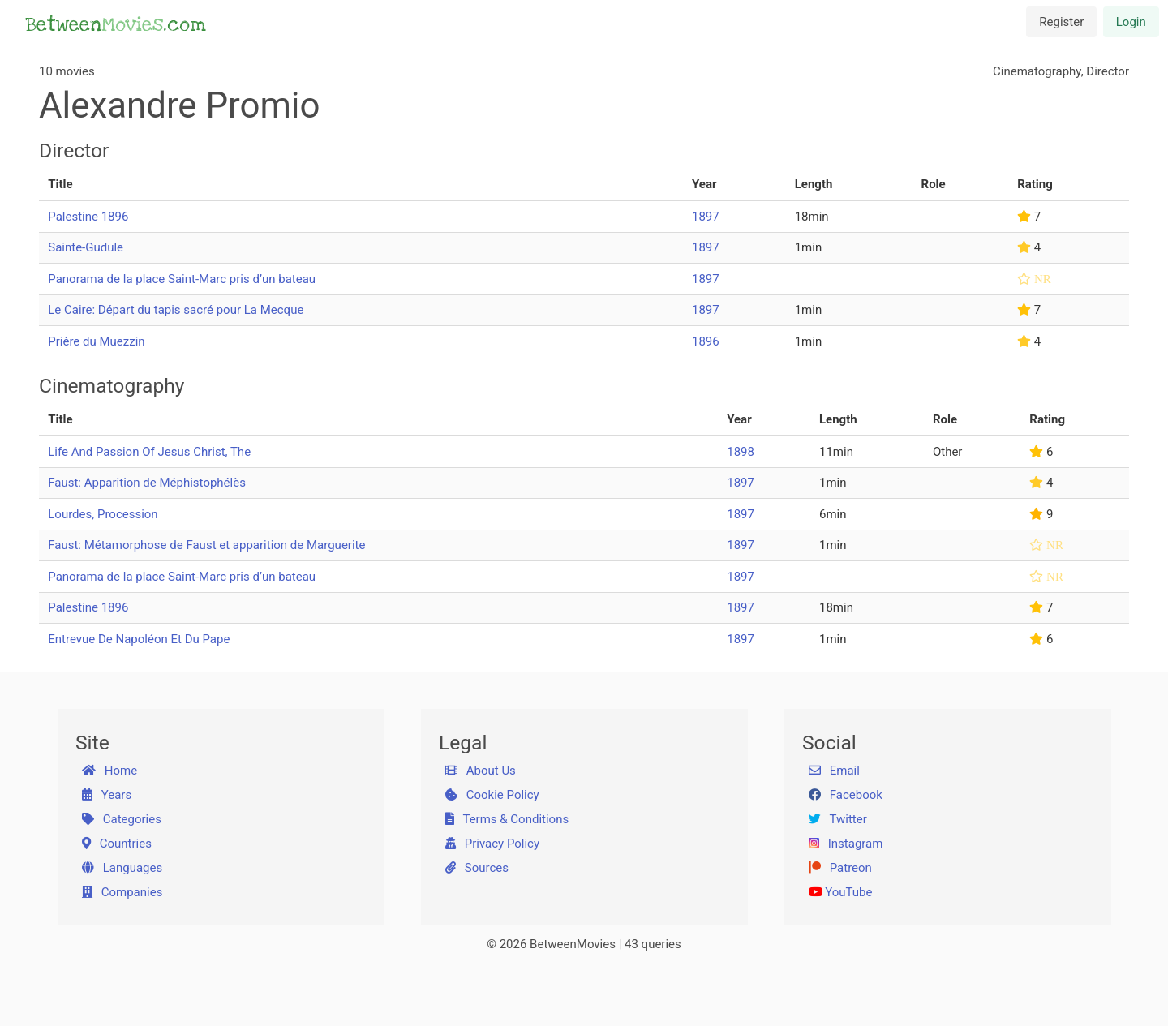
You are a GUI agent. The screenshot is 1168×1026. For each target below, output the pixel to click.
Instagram (846, 843)
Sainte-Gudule (85, 247)
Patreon (840, 868)
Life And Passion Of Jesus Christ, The (149, 451)
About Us (480, 770)
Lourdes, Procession (102, 514)
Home (110, 770)
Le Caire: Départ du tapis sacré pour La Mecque (175, 310)
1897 (705, 216)
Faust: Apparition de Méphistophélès (147, 482)
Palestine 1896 (88, 216)
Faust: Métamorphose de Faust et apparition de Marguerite (206, 545)
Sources (477, 868)
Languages (122, 868)
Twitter (838, 819)
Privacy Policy (492, 843)
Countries (117, 843)
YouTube (841, 892)
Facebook (845, 795)
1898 (740, 451)
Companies (122, 892)
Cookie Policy (492, 795)
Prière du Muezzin (96, 341)
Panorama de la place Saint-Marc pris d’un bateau (182, 279)
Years (107, 795)
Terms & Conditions (507, 819)
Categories (121, 819)
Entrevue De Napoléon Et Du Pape (139, 639)
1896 (705, 341)
